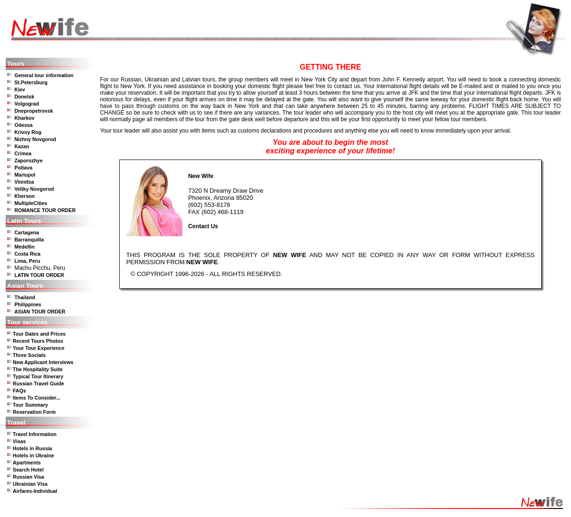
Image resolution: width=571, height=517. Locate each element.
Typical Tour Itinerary (38, 376)
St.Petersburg (30, 82)
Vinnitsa (24, 182)
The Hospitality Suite (37, 369)
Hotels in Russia (32, 448)
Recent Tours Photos (38, 341)
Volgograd (26, 104)
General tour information (43, 75)
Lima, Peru (27, 261)
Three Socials (29, 355)
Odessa (23, 125)
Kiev (19, 89)
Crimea (22, 153)
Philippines (27, 304)
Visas (19, 441)
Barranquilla (29, 239)
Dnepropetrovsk (33, 111)
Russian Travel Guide (38, 383)
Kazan (21, 146)
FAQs (19, 390)
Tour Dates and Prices (39, 334)
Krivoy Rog (27, 132)
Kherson (24, 196)
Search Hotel (28, 469)
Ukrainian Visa (30, 484)
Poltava (23, 167)
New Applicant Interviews (43, 362)
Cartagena (26, 232)
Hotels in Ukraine (33, 455)
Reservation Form (34, 412)
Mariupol (24, 175)
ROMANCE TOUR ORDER (44, 210)
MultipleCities (30, 203)
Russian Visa (28, 477)
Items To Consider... (36, 398)
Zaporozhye (28, 160)
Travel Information (34, 434)
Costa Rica (27, 254)
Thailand (24, 297)
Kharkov (24, 118)
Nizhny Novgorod (35, 139)
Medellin (24, 247)
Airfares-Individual (35, 491)
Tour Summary (30, 405)
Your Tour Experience (38, 348)
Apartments (27, 462)
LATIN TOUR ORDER (39, 275)
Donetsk (24, 96)
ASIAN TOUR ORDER (39, 311)
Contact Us (203, 226)
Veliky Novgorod (34, 189)
